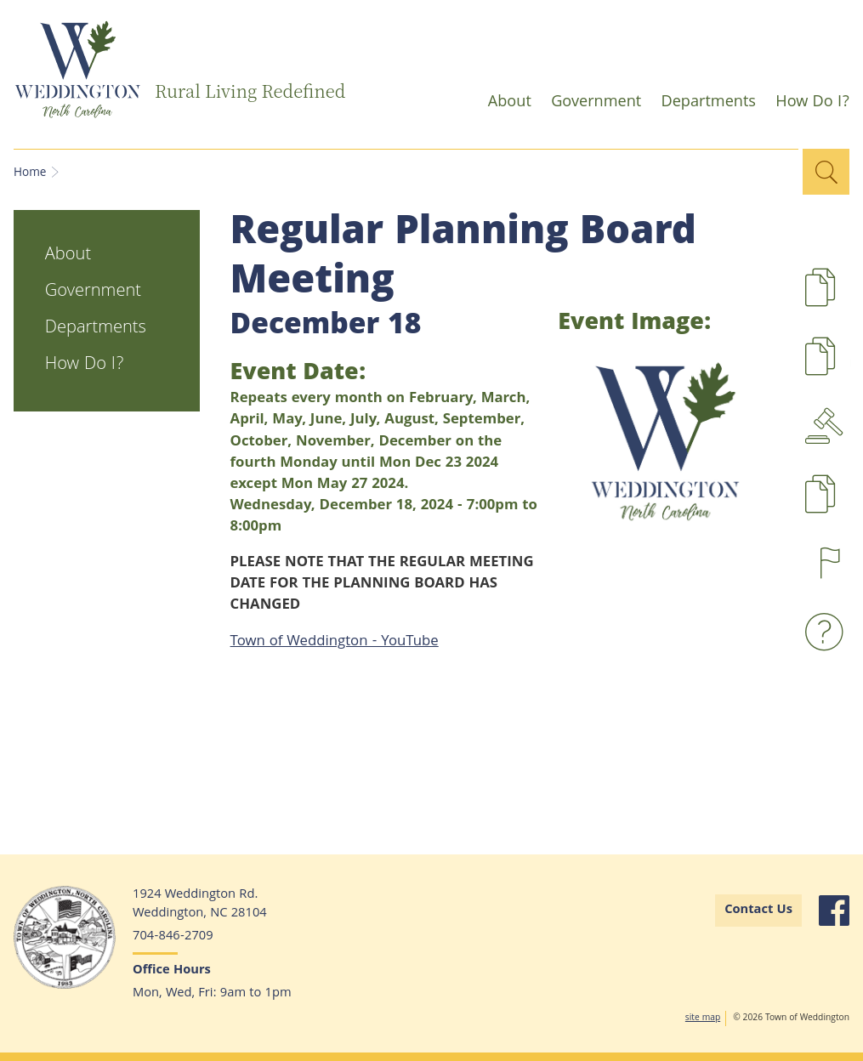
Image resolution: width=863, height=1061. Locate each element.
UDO (850, 367)
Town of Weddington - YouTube (334, 642)
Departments (703, 105)
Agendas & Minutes (828, 425)
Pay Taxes (850, 505)
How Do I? (807, 105)
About (504, 105)
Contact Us (758, 910)
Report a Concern (828, 563)
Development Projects (850, 299)
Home (30, 173)
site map (702, 1018)
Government (591, 105)
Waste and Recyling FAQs (828, 632)
